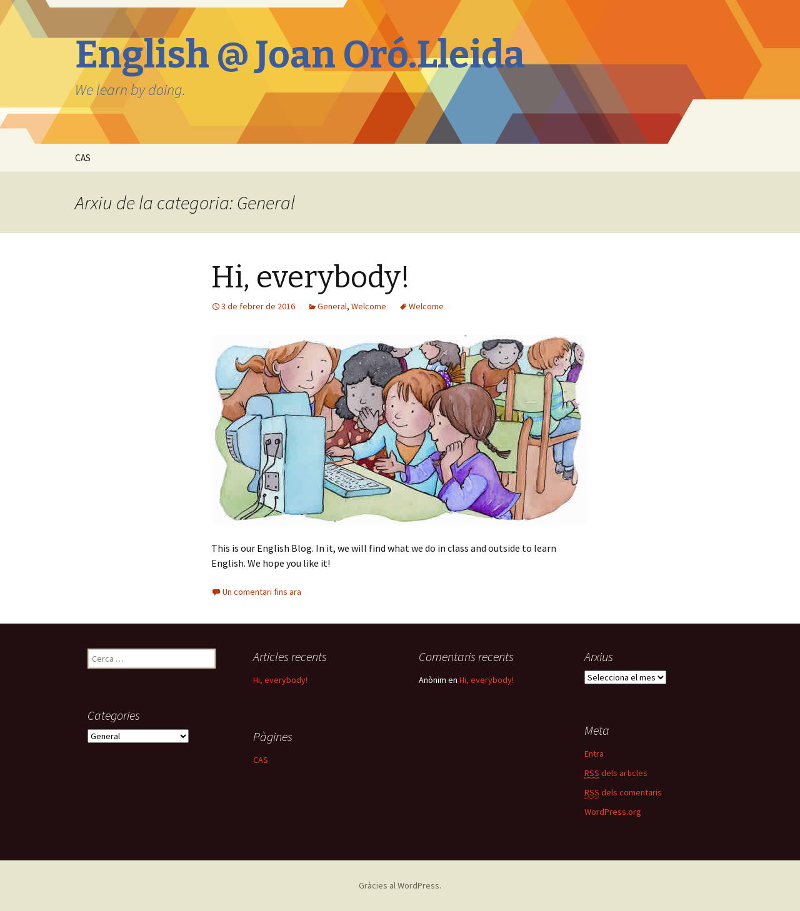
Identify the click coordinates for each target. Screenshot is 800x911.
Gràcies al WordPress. (400, 885)
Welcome (368, 306)
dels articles (616, 773)
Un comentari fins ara (261, 591)
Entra (594, 753)
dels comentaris (623, 793)
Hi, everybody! (310, 277)
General (332, 306)
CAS (83, 158)
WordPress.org (612, 811)
